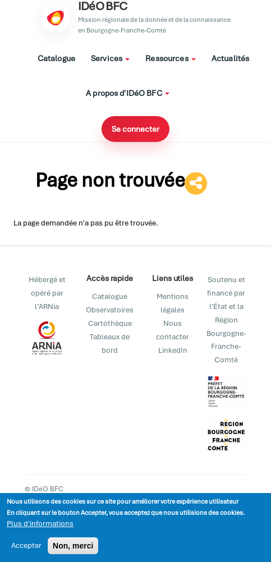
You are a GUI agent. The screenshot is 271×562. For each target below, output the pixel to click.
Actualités (230, 58)
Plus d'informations (40, 525)
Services (110, 58)
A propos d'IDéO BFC (127, 93)
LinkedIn (172, 350)
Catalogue (56, 58)
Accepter (26, 547)
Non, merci (73, 547)
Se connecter (135, 129)
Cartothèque (110, 323)
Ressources (170, 58)
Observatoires (110, 310)
